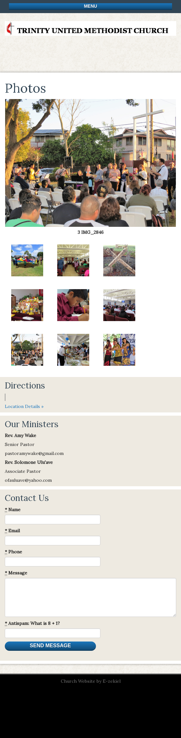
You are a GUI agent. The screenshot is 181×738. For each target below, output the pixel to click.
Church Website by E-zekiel (91, 681)
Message (16, 573)
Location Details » (24, 406)
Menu (90, 6)
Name (12, 510)
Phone (13, 552)
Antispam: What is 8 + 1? (32, 623)
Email (12, 531)
